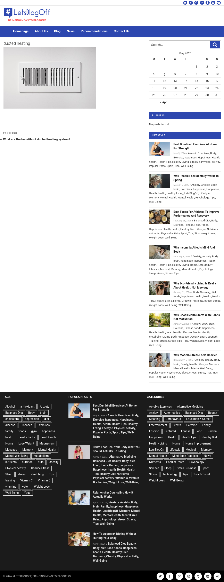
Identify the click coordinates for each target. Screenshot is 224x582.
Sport (170, 165)
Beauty (209, 359)
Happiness (204, 157)
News (71, 31)
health (152, 161)
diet (213, 292)
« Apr (163, 102)
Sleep (152, 273)
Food (197, 224)
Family (184, 364)
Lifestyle (195, 161)
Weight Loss (208, 233)
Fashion (154, 431)
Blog (57, 31)
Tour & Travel (201, 474)
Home (193, 264)
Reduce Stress (40, 468)
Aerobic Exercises (198, 153)
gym (34, 431)
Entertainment (158, 425)
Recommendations (94, 31)
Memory (154, 197)
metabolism (156, 336)
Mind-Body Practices (176, 336)
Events (177, 425)
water (25, 486)
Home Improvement (198, 443)
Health (215, 157)
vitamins (10, 486)
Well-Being (187, 165)
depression (32, 418)
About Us (41, 31)
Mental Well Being (202, 368)
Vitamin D (44, 480)
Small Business (186, 468)
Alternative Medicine (122, 456)
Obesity (194, 336)
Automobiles (172, 412)
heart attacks (26, 437)
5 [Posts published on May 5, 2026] (164, 74)
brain (176, 189)
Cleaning (205, 292)
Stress (169, 273)
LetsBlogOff (191, 193)
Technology (170, 474)
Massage (11, 449)
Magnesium (47, 443)
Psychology (202, 197)
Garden (113, 465)
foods (204, 224)
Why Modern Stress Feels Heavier (195, 355)
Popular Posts (157, 165)
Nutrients (212, 229)
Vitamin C (26, 480)
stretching (37, 474)
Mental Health (168, 197)
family (9, 431)
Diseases (26, 425)
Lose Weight (26, 443)
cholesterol (12, 418)
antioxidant (27, 406)
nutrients (154, 233)
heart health (173, 332)
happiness (190, 157)
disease (10, 425)
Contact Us (122, 31)
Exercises (186, 189)
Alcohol (10, 406)
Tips (177, 165)
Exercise (178, 157)
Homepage (21, 31)
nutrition (27, 462)
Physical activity (210, 161)
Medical (165, 269)
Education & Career (198, 418)
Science (154, 468)
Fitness (188, 224)
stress (160, 273)
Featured (170, 431)
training (10, 480)
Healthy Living (180, 161)
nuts (40, 462)
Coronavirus (173, 418)
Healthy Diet (187, 229)
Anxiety (195, 184)
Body (213, 153)
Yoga (27, 492)
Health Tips (164, 161)
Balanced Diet (202, 220)
